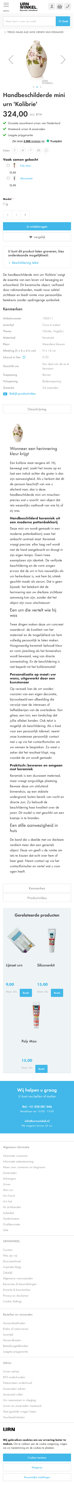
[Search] (63, 21)
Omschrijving (37, 409)
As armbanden (12, 1207)
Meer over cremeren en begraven (24, 1167)
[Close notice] (69, 1435)
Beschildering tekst (25, 262)
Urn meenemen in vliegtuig (19, 1400)
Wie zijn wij (10, 1255)
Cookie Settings (12, 1301)
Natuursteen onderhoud (17, 1382)
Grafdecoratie (11, 1224)
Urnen (7, 1184)
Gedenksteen (11, 1218)
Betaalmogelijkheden (15, 1346)
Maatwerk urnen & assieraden (26, 129)
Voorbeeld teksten (14, 1417)
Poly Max (25, 165)
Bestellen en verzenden (18, 1314)
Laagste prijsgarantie (20, 135)
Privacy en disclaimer (16, 1295)
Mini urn (8, 1190)
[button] (11, 59)
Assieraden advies (14, 1388)
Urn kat (7, 1201)
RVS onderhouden (14, 1377)
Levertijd (8, 1334)
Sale (5, 1230)
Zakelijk (7, 1272)
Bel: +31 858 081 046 (37, 1106)
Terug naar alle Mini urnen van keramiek (35, 32)
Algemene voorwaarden (18, 1278)
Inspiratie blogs (12, 1267)
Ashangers (9, 1178)
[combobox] (29, 21)
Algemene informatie (16, 1147)
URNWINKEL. (12, 1241)
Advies (7, 1362)
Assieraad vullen (13, 1394)
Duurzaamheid (12, 1261)
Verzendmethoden (14, 1323)
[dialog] (37, 1458)
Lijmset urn (14, 964)
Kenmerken (37, 888)
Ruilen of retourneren (16, 1328)
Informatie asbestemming (18, 1161)
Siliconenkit (26, 178)
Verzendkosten (12, 1340)
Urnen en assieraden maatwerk (22, 1405)
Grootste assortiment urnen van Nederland (34, 123)
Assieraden (10, 1173)
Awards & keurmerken (17, 1289)
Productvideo (37, 897)
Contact (7, 1250)
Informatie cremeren (15, 1155)
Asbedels (8, 1213)
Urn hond (9, 1195)
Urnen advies (11, 1371)
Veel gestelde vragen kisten (20, 1411)
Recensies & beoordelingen (20, 1284)
